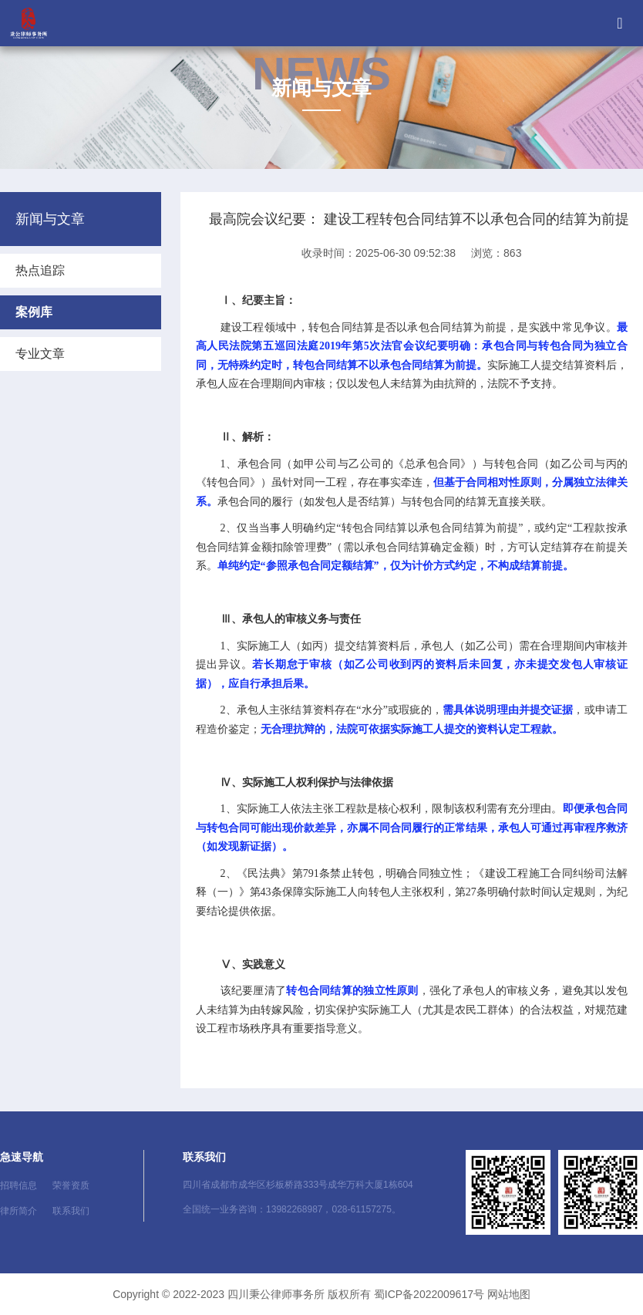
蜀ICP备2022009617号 (429, 1294)
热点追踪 (40, 270)
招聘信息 (18, 1185)
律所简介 (18, 1210)
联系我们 (70, 1210)
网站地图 (508, 1294)
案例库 (33, 312)
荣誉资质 (70, 1185)
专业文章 (40, 353)
